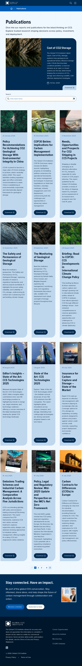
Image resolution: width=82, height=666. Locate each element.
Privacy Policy (11, 657)
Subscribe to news (35, 607)
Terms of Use (26, 657)
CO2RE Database (58, 644)
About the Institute (59, 634)
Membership (57, 639)
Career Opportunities (60, 629)
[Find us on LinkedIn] (7, 648)
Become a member (15, 607)
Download (70, 88)
